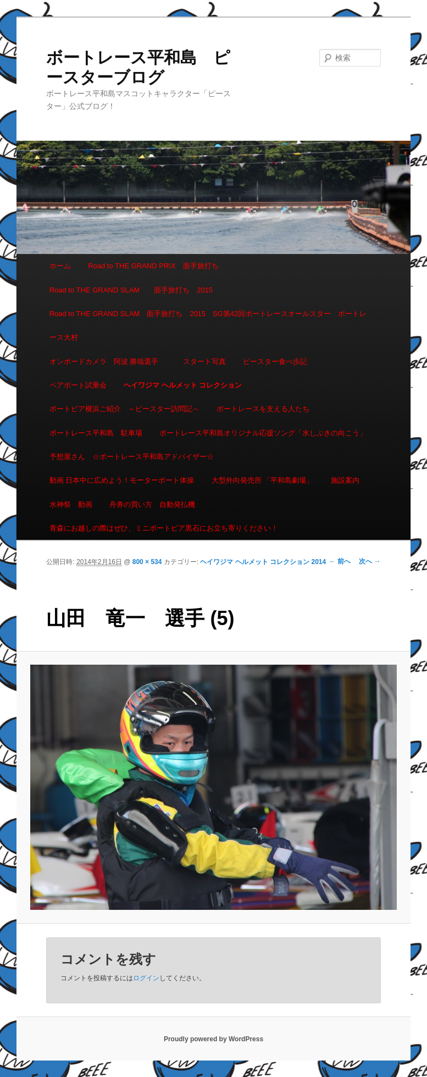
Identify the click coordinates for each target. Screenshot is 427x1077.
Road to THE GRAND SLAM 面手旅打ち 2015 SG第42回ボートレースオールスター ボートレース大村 (208, 325)
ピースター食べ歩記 (275, 361)
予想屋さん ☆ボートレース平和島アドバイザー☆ (131, 456)
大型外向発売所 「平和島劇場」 (263, 480)
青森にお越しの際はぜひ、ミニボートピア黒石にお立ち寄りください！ (163, 528)
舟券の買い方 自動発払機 (152, 504)
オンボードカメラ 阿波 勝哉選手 (107, 361)
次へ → (369, 561)
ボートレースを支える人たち (263, 409)
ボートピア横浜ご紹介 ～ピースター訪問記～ (124, 409)
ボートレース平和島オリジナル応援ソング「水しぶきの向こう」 (263, 433)
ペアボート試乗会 (78, 385)
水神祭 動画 (70, 504)
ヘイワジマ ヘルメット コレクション (183, 385)
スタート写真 (204, 361)
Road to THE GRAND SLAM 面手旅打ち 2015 (131, 290)
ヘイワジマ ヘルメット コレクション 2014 (263, 562)
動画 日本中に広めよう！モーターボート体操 (122, 480)
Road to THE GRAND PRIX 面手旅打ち (153, 266)
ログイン (146, 978)
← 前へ (340, 561)
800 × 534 (147, 562)
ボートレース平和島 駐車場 (95, 433)
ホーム (60, 266)
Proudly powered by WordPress (213, 1039)
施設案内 (345, 480)
